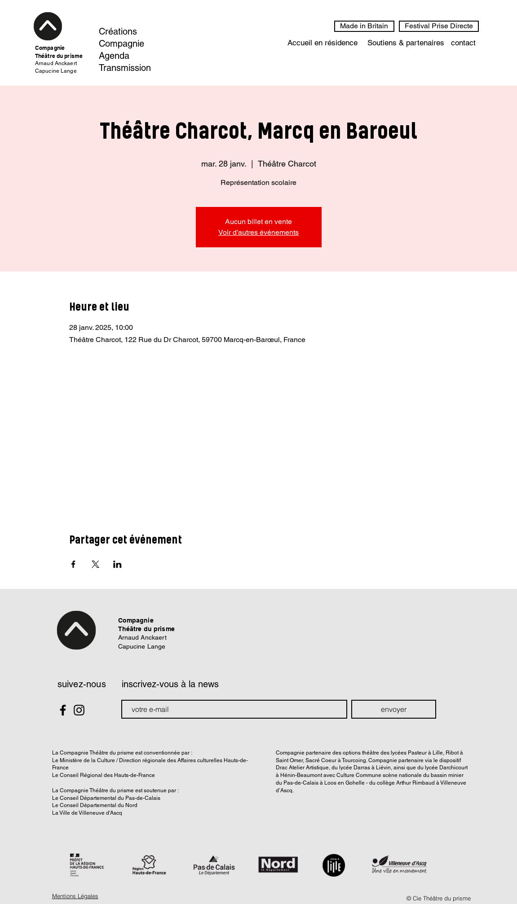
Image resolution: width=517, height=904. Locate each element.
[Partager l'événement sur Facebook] (73, 564)
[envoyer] (393, 709)
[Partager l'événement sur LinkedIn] (117, 564)
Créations (118, 31)
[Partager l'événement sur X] (95, 564)
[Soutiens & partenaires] (406, 43)
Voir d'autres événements (258, 232)
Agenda (114, 55)
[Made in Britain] (364, 26)
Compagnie (121, 43)
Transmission (125, 67)
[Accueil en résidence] (322, 43)
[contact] (463, 43)
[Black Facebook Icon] (63, 710)
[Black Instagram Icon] (79, 710)
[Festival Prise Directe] (439, 26)
